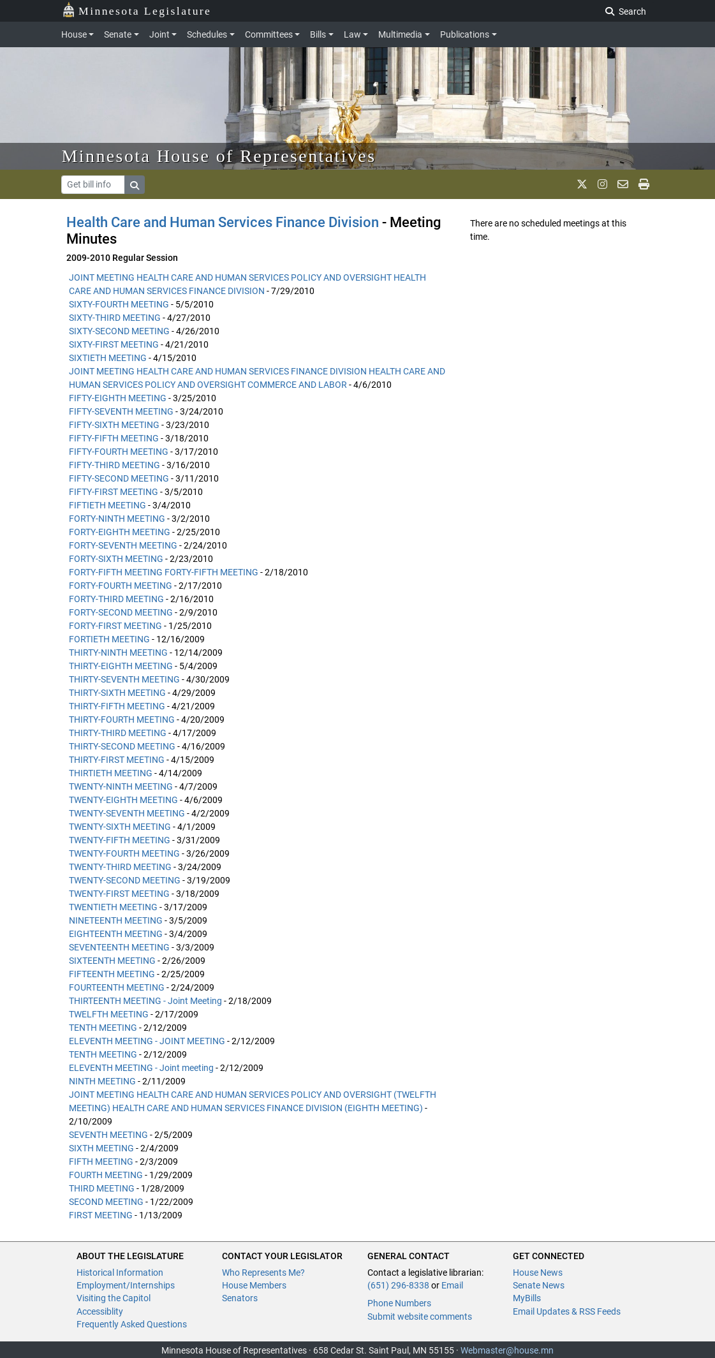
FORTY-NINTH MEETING (117, 518)
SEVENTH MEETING (108, 1135)
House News (538, 1272)
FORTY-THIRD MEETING (116, 599)
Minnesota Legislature (137, 10)
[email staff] (622, 184)
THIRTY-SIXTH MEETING (117, 693)
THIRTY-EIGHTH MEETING (121, 666)
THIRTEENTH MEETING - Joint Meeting (145, 1001)
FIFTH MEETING (101, 1161)
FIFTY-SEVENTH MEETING (121, 411)
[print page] (643, 184)
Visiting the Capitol (114, 1298)
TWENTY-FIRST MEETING (119, 894)
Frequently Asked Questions (132, 1324)
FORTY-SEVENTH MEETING (123, 545)
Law (352, 34)
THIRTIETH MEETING (110, 773)
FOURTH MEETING (106, 1175)
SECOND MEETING (106, 1202)
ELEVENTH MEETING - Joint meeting (141, 1068)
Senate (117, 34)
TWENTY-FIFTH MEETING (119, 840)
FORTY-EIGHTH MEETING (119, 532)
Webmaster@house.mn (507, 1350)
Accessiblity (100, 1311)
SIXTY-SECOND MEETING (119, 331)
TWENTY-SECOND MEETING (125, 880)
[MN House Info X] (582, 184)
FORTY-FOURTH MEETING (120, 585)
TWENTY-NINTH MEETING (121, 786)
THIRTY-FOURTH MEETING (122, 719)
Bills (318, 34)
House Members (254, 1285)
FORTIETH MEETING (109, 639)
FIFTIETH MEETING (107, 505)
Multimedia (400, 34)
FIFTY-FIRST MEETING (113, 492)
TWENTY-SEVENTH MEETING (127, 813)
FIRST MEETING (101, 1215)
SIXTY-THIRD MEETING (115, 318)
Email (452, 1285)
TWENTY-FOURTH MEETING (124, 853)
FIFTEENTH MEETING (112, 974)
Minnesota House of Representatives (219, 156)
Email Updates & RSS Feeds (567, 1311)
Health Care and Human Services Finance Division (223, 222)
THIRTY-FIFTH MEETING (117, 706)
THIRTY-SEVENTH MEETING (124, 679)
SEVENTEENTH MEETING (119, 947)
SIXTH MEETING (101, 1148)
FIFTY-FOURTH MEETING (118, 452)
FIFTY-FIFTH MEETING (114, 438)
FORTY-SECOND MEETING (121, 612)
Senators (240, 1298)
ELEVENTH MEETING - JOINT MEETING (147, 1041)
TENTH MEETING (103, 1027)
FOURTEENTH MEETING (117, 987)
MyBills (527, 1298)
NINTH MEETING (102, 1081)
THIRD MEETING (102, 1188)
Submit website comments (419, 1316)
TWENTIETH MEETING (113, 907)
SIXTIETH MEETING (108, 358)
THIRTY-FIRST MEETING (117, 760)
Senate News (538, 1285)
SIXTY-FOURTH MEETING (119, 304)
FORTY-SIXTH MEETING (116, 559)
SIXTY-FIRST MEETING (114, 344)
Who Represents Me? (263, 1272)
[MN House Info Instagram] (602, 184)
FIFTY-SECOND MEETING (119, 478)
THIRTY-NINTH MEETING (118, 652)
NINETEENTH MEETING (116, 920)
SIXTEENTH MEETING (112, 961)
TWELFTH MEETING (109, 1014)
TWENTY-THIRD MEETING (120, 867)
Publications (464, 34)
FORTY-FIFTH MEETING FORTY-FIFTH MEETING (163, 572)
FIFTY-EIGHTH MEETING (117, 398)
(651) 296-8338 (398, 1285)
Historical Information (120, 1272)
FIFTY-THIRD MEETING (114, 465)
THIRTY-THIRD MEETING (117, 733)
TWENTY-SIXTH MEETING (120, 827)
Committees (269, 34)
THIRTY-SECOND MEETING (122, 746)
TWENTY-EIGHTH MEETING (123, 800)
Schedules (207, 34)
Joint (159, 34)
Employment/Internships (126, 1285)
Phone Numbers (399, 1303)
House (74, 34)
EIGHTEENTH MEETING (116, 934)
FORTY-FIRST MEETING (115, 626)
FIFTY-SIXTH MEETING (114, 425)
